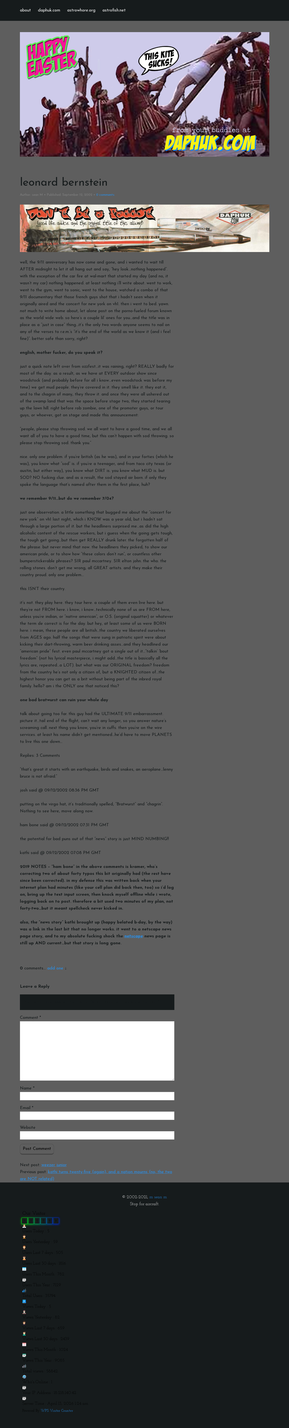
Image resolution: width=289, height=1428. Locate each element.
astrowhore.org (81, 10)
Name (27, 1088)
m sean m (158, 1197)
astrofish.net (114, 10)
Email (26, 1108)
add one (55, 968)
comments (105, 195)
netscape (133, 936)
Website (27, 1127)
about (25, 10)
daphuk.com (49, 10)
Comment (30, 1017)
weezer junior (54, 1165)
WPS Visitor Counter (57, 1411)
